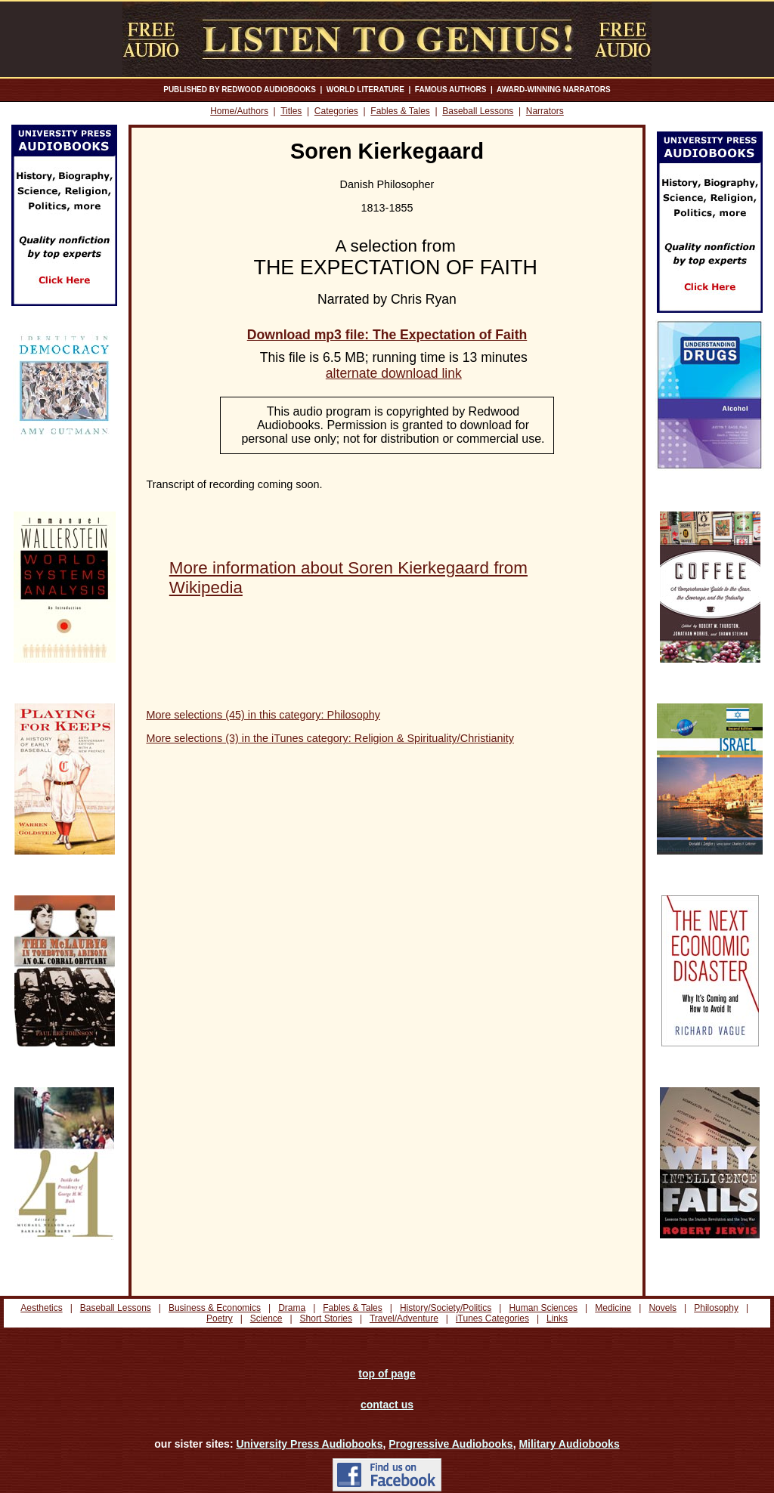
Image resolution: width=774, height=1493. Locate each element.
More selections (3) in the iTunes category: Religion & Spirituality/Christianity (330, 738)
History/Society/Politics (445, 1308)
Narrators (545, 111)
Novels (662, 1308)
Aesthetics (41, 1308)
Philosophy (716, 1308)
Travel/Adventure (404, 1318)
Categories (336, 111)
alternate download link (394, 373)
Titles (291, 111)
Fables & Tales (400, 111)
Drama (291, 1308)
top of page (386, 1374)
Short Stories (326, 1318)
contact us (387, 1405)
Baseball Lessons (477, 111)
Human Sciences (543, 1308)
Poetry (219, 1318)
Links (557, 1318)
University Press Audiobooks (309, 1444)
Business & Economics (215, 1308)
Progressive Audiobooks (450, 1444)
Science (266, 1318)
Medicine (613, 1308)
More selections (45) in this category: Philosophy (263, 715)
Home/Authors (239, 111)
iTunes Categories (492, 1318)
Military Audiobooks (569, 1444)
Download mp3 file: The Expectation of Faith (387, 334)
